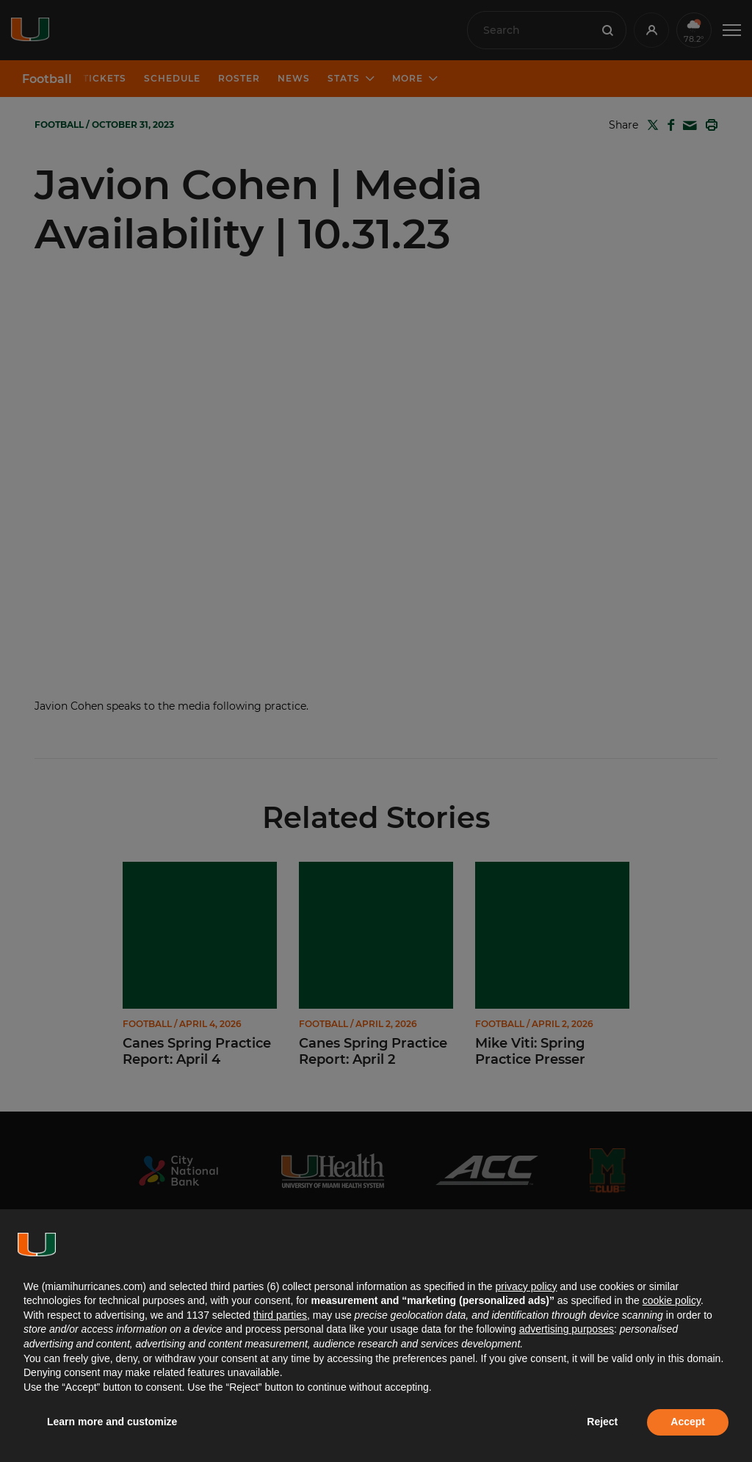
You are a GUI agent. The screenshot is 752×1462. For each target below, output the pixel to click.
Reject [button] (602, 1421)
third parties (280, 1315)
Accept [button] (687, 1421)
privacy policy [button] (526, 1286)
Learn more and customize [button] (112, 1421)
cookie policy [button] (672, 1300)
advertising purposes (566, 1329)
